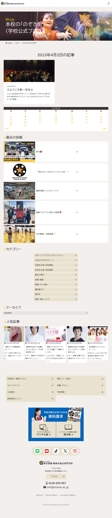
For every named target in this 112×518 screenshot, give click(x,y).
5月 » (105, 128)
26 (72, 122)
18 (56, 119)
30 (25, 125)
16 (25, 119)
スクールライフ (30, 385)
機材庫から (56, 289)
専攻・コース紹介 (80, 379)
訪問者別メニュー (30, 399)
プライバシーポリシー (51, 495)
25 (56, 122)
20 (87, 119)
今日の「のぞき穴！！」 (56, 260)
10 (40, 116)
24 (40, 122)
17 (40, 119)
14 (101, 116)
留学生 (56, 294)
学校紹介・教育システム (30, 379)
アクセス (57, 476)
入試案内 (30, 392)
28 (101, 122)
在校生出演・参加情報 (56, 270)
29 (11, 125)
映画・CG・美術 (56, 285)
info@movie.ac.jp (56, 487)
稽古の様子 (56, 275)
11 (56, 116)
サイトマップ (39, 495)
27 (87, 122)
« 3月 (7, 128)
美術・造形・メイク (56, 299)
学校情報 (80, 392)
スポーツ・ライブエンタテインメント (56, 255)
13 (87, 116)
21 (101, 119)
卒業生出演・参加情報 (56, 265)
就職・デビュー (80, 385)
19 (72, 119)
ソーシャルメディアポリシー (68, 495)
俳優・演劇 (56, 280)
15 (11, 119)
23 (25, 122)
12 (72, 116)
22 (11, 122)
